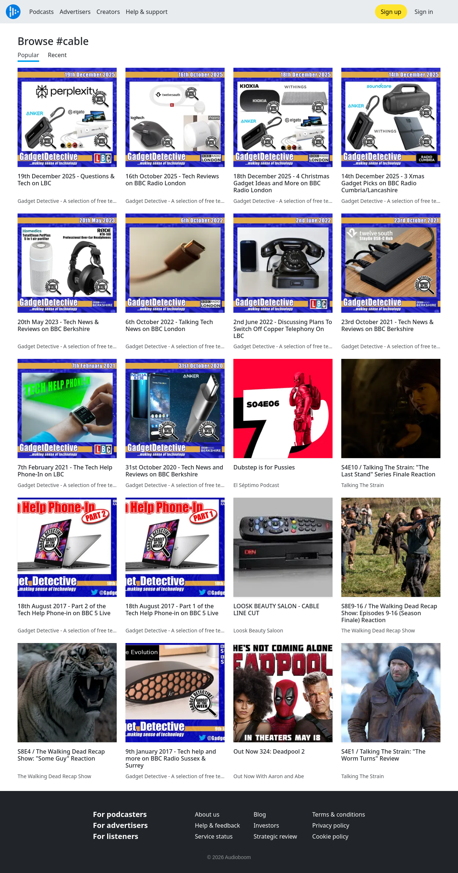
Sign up (391, 12)
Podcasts (41, 12)
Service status (214, 836)
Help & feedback (217, 825)
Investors (266, 825)
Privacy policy (330, 825)
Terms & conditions (338, 814)
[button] (445, 11)
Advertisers (75, 12)
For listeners (115, 836)
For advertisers (120, 825)
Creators (108, 12)
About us (207, 814)
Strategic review (275, 836)
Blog (260, 814)
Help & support (147, 12)
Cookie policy (330, 836)
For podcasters (120, 814)
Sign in (423, 12)
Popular (28, 55)
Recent (57, 55)
